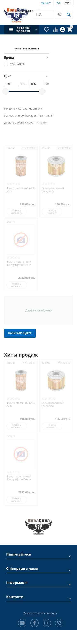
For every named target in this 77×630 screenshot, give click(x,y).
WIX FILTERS (28, 148)
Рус (58, 3)
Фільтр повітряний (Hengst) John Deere (18, 263)
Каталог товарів (23, 29)
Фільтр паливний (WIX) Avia (53, 190)
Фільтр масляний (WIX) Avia (20, 190)
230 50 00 (22, 11)
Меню (45, 3)
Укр (67, 3)
